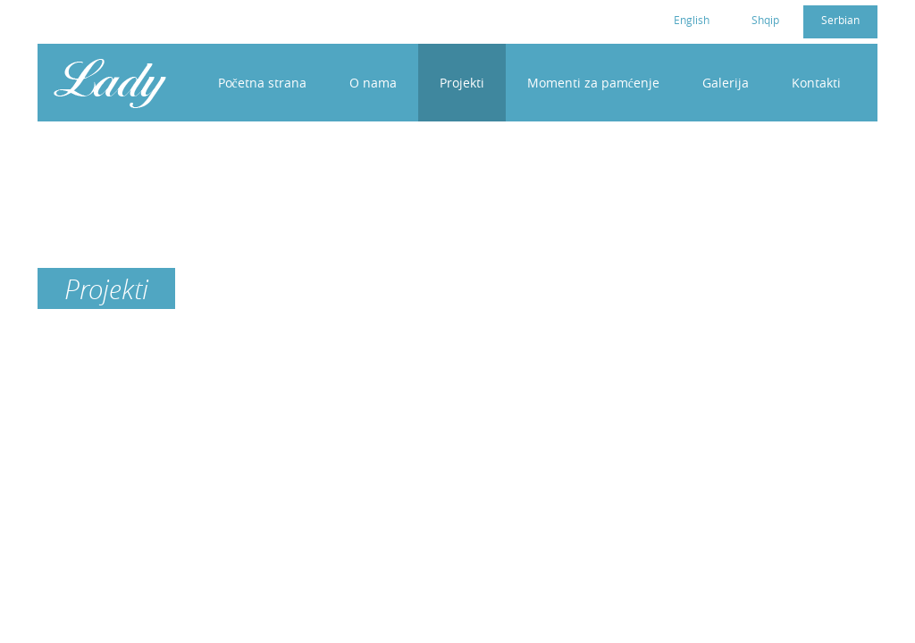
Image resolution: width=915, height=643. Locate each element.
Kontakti (816, 82)
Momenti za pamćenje (593, 82)
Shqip (765, 20)
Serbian (840, 20)
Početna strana (262, 82)
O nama (373, 82)
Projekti (462, 82)
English (691, 20)
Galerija (725, 82)
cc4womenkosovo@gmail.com (156, 19)
